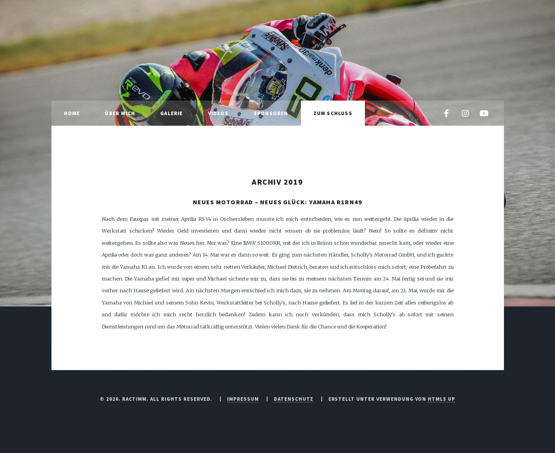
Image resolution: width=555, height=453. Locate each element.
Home (72, 113)
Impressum (243, 399)
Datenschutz (293, 399)
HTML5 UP (441, 399)
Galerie (171, 113)
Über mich (120, 113)
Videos (218, 113)
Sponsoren (271, 113)
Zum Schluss (332, 113)
